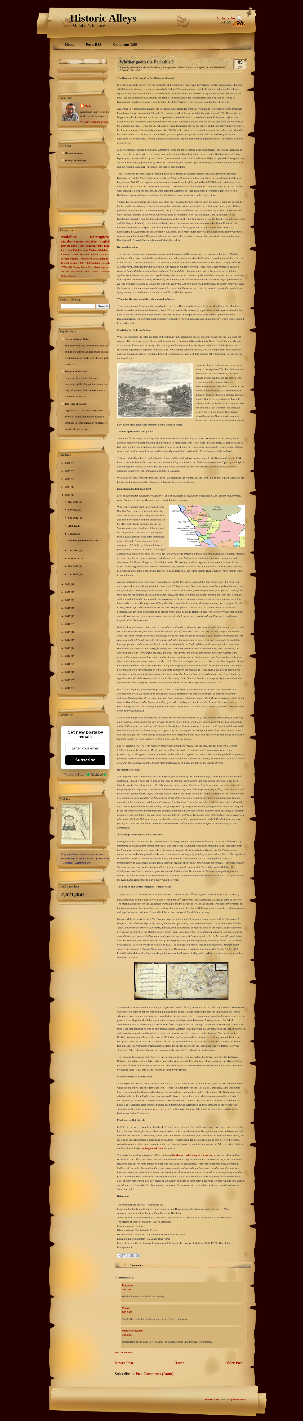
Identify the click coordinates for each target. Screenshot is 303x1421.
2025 (68, 471)
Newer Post (124, 1363)
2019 (68, 600)
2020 (68, 592)
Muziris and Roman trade (75, 271)
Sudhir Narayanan (132, 1330)
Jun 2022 (73, 550)
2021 (68, 584)
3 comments (136, 1265)
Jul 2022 (73, 533)
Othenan (124, 70)
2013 (68, 648)
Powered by (85, 774)
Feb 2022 (73, 566)
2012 (68, 655)
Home (69, 44)
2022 (68, 494)
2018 (68, 608)
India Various (90, 250)
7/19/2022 (127, 1289)
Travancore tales (88, 258)
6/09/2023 (127, 1334)
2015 (68, 632)
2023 (68, 486)
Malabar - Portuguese (85, 236)
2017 (68, 616)
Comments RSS (125, 44)
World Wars (87, 267)
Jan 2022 (73, 574)
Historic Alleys (103, 18)
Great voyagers (102, 267)
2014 (68, 640)
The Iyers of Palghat (76, 403)
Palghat (77, 250)
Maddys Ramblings (75, 160)
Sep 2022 (73, 517)
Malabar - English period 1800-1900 (205, 67)
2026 (68, 463)
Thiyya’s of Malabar (76, 371)
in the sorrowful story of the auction (193, 1155)
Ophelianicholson (237, 1400)
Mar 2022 (74, 558)
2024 (68, 478)
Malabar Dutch (89, 254)
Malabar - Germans (100, 271)
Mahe (180, 67)
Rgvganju (127, 1285)
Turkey (76, 267)
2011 (68, 664)
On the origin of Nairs (77, 338)
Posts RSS (93, 44)
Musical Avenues (74, 153)
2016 (68, 624)
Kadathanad (154, 67)
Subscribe (85, 760)
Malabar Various (72, 241)
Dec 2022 (73, 501)
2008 (68, 687)
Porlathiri (135, 70)
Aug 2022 (73, 525)
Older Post (234, 1363)
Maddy (89, 105)
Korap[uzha (169, 67)
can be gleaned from (152, 1148)
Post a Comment (124, 1352)
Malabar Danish (68, 276)
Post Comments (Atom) (155, 1374)
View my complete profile (94, 121)
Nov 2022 (73, 509)
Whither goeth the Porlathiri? (84, 540)
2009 (68, 680)
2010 (68, 672)
